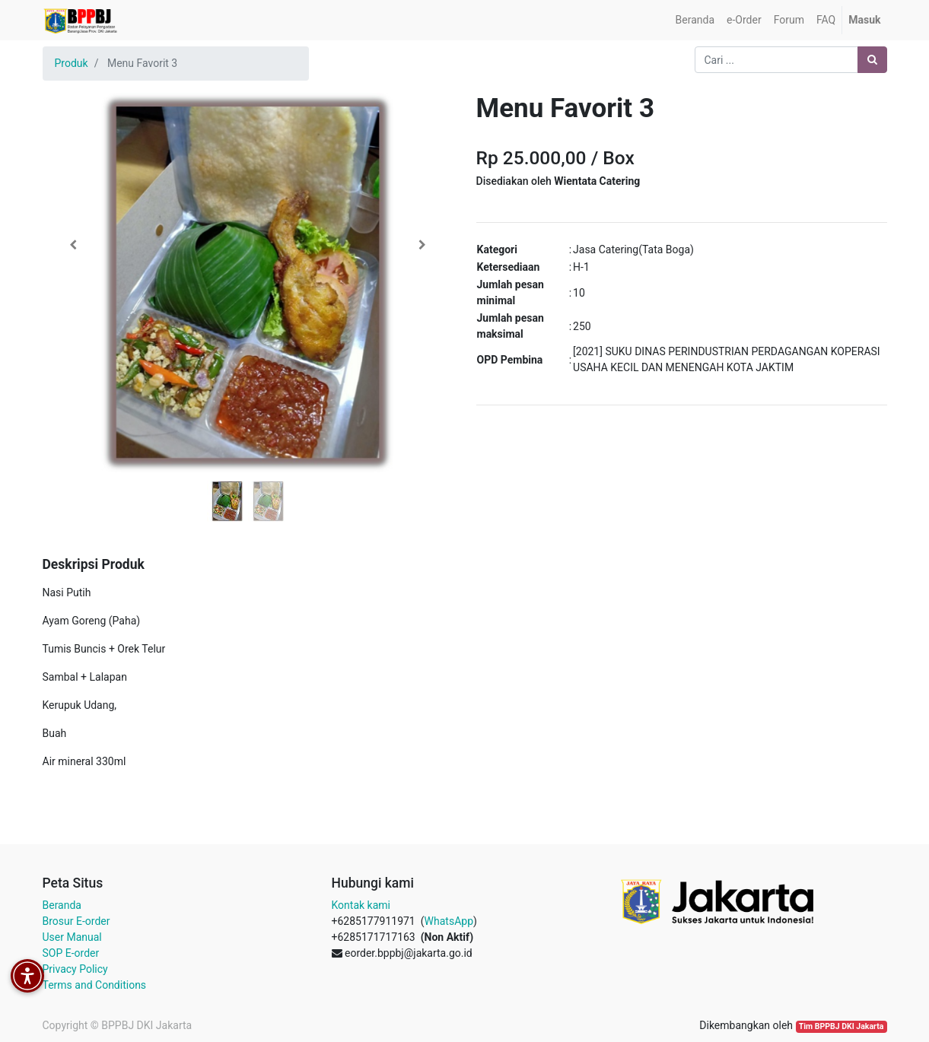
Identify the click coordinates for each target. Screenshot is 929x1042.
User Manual (72, 937)
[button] (73, 245)
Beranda (62, 905)
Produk (71, 63)
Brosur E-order (76, 921)
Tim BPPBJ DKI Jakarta (841, 1026)
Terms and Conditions (95, 985)
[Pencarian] (872, 59)
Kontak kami (361, 905)
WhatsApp (449, 921)
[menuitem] (695, 20)
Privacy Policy (75, 969)
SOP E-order (71, 953)
